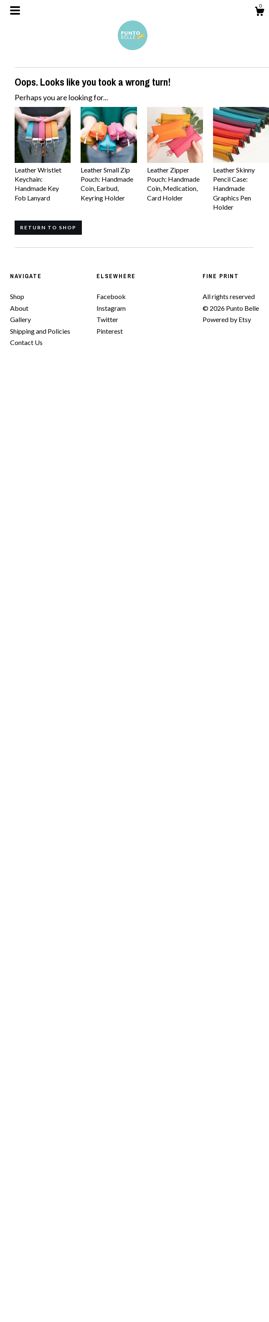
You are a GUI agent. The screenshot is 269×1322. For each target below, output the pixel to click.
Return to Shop (48, 227)
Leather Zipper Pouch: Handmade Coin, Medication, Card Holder (175, 179)
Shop (17, 296)
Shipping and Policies (40, 331)
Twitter (107, 319)
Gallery (20, 319)
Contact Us (26, 342)
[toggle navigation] (15, 10)
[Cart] (259, 12)
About (19, 308)
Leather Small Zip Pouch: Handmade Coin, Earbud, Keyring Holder (109, 179)
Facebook (111, 296)
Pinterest (109, 331)
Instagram (111, 308)
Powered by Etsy (227, 319)
